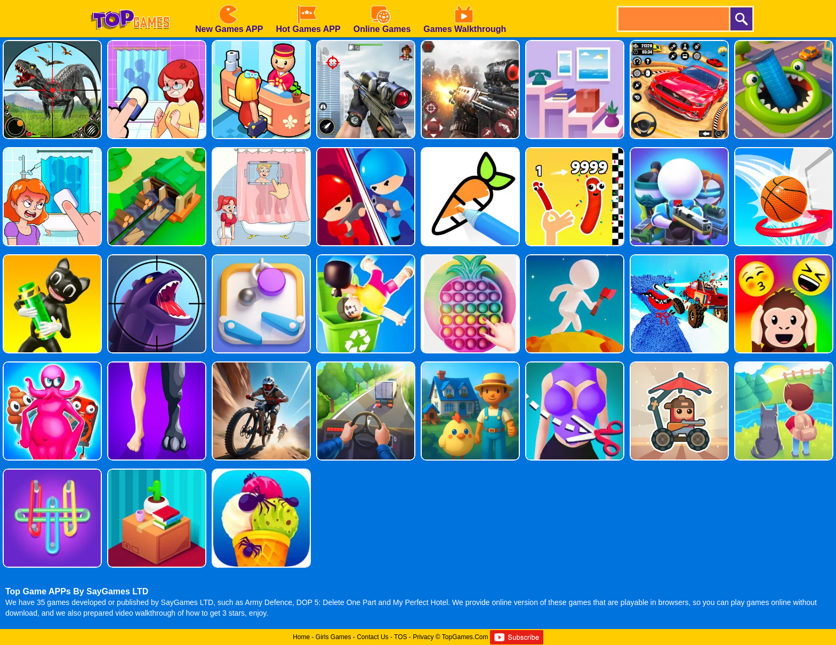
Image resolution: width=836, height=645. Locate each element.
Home (301, 637)
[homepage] (130, 3)
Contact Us (372, 637)
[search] (673, 19)
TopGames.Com (465, 637)
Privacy (423, 637)
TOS (400, 637)
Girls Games (333, 637)
